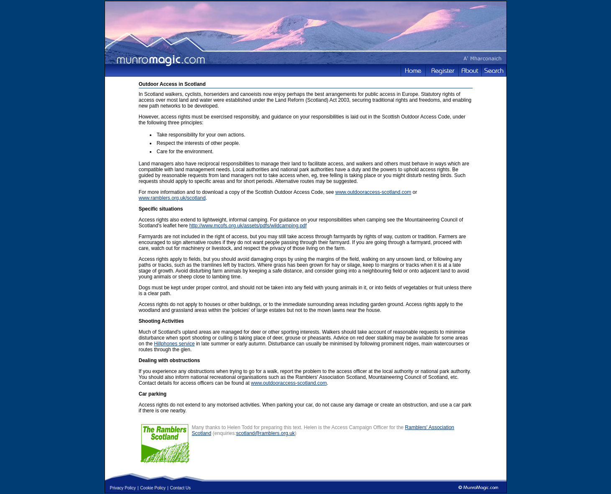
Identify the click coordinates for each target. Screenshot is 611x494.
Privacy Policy (123, 488)
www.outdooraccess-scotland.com (373, 192)
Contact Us (180, 488)
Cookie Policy (153, 488)
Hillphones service (174, 344)
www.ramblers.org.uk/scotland (172, 198)
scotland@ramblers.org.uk (265, 433)
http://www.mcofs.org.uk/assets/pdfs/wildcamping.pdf (248, 226)
